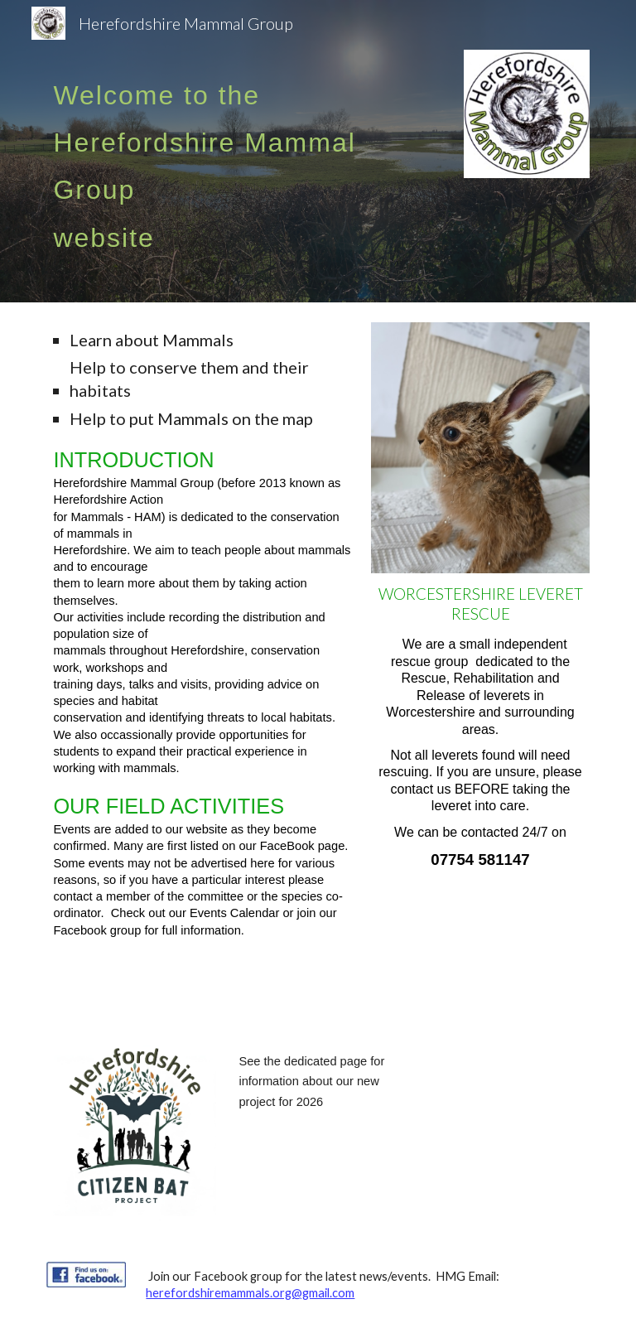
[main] (224, 151)
